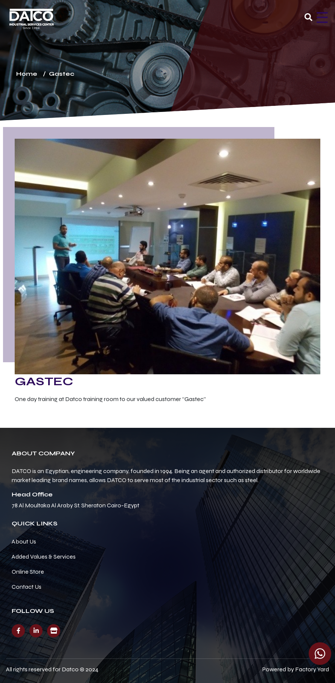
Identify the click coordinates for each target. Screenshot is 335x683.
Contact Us (26, 586)
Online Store (28, 571)
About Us (24, 541)
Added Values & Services (44, 556)
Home (26, 73)
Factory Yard (312, 669)
